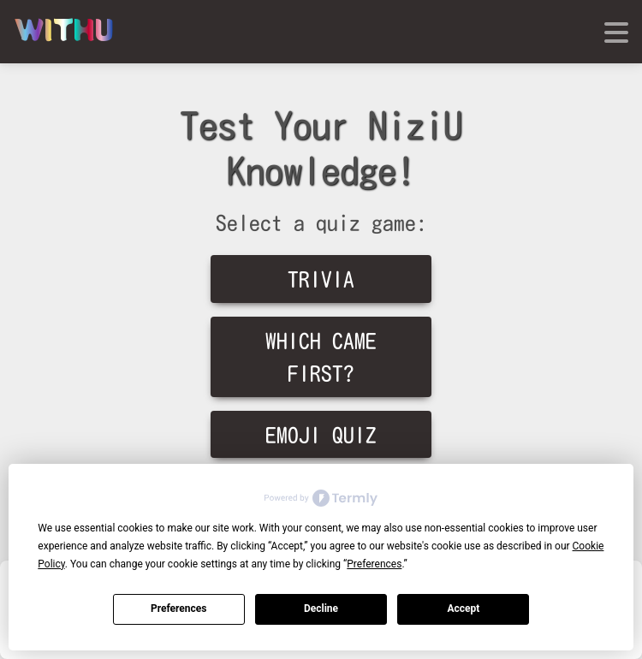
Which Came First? (321, 357)
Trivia (321, 279)
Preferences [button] (374, 564)
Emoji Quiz (321, 435)
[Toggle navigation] (618, 32)
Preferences (179, 608)
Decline (321, 608)
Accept (463, 608)
